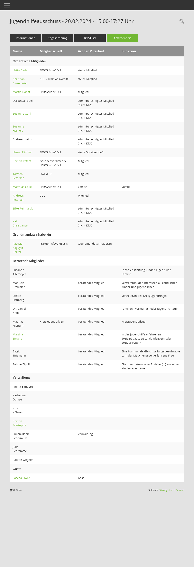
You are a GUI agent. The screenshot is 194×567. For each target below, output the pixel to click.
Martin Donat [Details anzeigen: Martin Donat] (21, 92)
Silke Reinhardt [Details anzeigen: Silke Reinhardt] (23, 208)
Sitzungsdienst (171, 490)
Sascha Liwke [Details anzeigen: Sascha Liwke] (21, 478)
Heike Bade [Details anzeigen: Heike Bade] (20, 70)
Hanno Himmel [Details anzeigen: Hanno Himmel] (22, 152)
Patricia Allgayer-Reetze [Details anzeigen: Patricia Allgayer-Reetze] (18, 248)
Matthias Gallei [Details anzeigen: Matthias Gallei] (22, 187)
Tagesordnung (57, 38)
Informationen (25, 38)
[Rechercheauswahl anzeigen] (181, 21)
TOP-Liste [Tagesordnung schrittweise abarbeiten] (90, 38)
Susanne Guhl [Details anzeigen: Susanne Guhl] (22, 113)
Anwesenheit (122, 38)
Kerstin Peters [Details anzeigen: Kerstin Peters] (22, 161)
